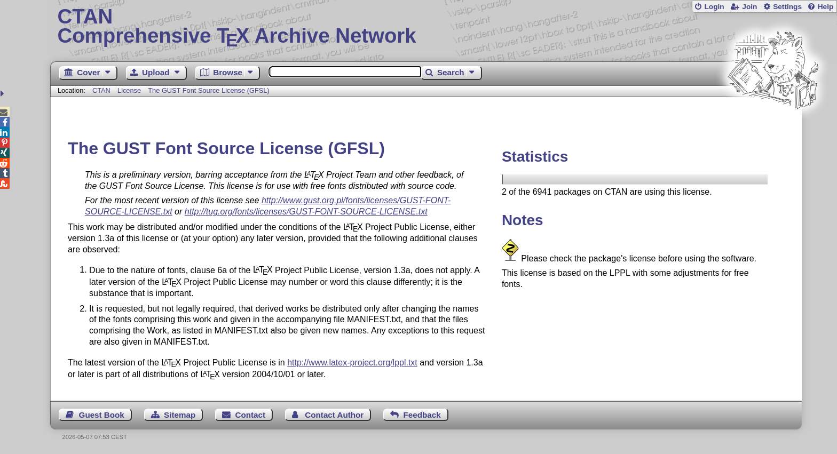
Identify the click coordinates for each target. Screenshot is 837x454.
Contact (250, 414)
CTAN (101, 90)
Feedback (422, 414)
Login (714, 7)
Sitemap (179, 414)
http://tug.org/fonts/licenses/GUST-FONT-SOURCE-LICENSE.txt (306, 211)
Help (826, 7)
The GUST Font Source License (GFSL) (208, 90)
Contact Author (334, 414)
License (129, 90)
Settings (787, 7)
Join (749, 7)
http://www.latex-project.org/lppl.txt (352, 362)
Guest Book (101, 414)
